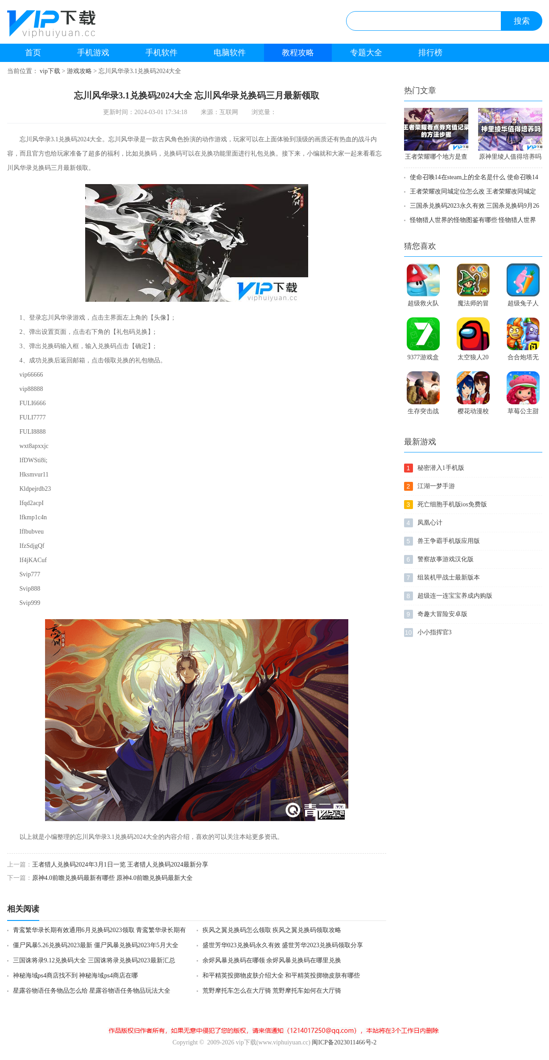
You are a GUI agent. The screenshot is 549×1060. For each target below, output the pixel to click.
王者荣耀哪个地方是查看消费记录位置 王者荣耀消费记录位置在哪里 (436, 158)
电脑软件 (230, 52)
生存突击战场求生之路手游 (423, 413)
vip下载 (50, 71)
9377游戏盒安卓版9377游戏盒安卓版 (423, 359)
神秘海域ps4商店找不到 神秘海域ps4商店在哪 (75, 975)
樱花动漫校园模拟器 (473, 413)
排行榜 (430, 52)
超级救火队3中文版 (423, 305)
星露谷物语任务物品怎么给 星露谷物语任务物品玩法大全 (92, 990)
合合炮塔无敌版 (523, 359)
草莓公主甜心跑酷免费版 (523, 413)
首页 (33, 52)
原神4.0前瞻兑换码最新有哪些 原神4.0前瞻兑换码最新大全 (112, 878)
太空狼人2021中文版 (473, 359)
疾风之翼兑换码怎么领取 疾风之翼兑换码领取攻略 (272, 930)
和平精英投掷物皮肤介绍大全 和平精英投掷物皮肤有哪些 (281, 975)
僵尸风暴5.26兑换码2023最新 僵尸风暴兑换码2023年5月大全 (95, 945)
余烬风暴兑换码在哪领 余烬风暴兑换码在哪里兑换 (272, 960)
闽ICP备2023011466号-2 (344, 1042)
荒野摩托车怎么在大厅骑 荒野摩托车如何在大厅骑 (272, 990)
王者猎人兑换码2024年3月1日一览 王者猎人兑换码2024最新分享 (120, 864)
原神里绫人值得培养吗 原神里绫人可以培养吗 (510, 158)
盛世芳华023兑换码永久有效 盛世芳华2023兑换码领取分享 (282, 945)
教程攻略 (298, 52)
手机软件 (161, 52)
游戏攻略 (79, 71)
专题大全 (366, 52)
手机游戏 (93, 52)
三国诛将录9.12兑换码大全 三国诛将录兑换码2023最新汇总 (94, 960)
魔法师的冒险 (473, 305)
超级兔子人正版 (523, 305)
